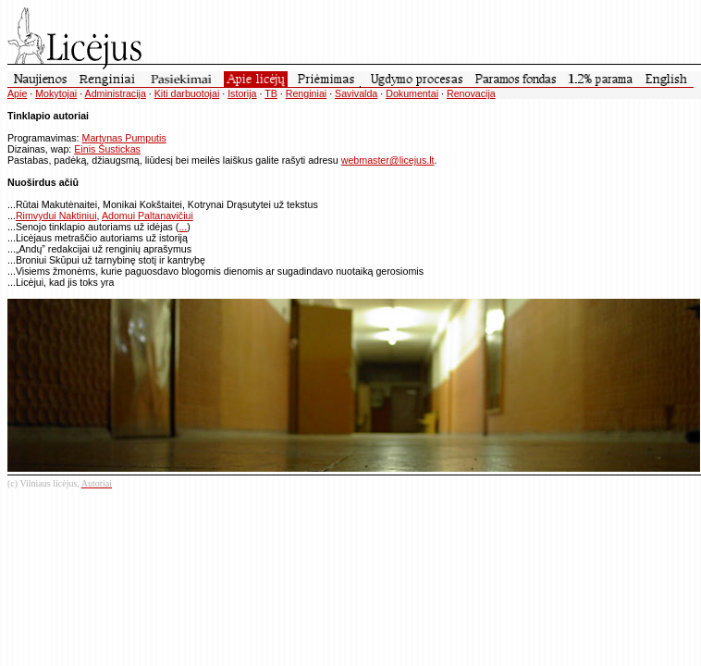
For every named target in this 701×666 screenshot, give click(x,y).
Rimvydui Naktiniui (56, 215)
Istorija (242, 93)
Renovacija (471, 93)
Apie (17, 93)
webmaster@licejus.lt (388, 160)
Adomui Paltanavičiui (147, 215)
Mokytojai (56, 93)
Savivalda (356, 93)
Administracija (115, 93)
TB (270, 93)
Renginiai (306, 93)
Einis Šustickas (107, 148)
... (182, 226)
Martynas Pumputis (124, 137)
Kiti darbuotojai (187, 93)
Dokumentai (412, 93)
